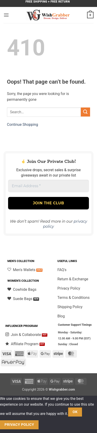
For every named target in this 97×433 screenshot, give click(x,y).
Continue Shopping (22, 124)
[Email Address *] (48, 186)
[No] (46, 424)
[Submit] (85, 112)
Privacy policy (19, 425)
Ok (75, 412)
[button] (6, 15)
